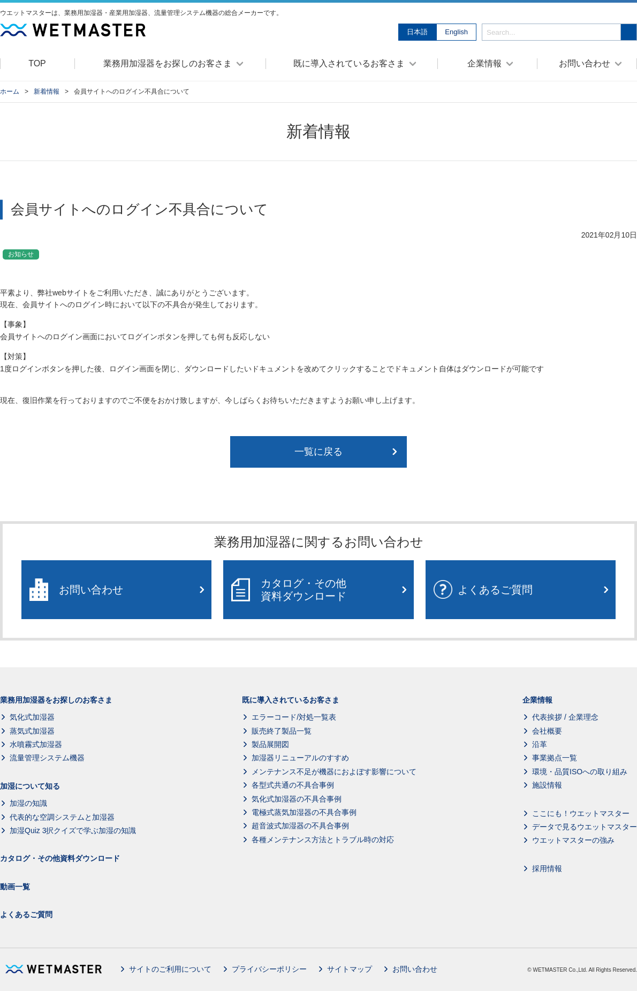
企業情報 (537, 700)
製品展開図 (270, 744)
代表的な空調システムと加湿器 (62, 817)
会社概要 (547, 731)
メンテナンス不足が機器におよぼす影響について (334, 771)
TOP (37, 63)
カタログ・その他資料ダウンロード (60, 859)
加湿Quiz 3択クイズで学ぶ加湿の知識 (73, 830)
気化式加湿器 (32, 717)
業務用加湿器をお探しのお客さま (56, 700)
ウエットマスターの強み (573, 840)
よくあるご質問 (26, 914)
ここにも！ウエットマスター (581, 813)
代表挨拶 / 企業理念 (565, 717)
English (456, 32)
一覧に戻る (318, 451)
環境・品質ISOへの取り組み (579, 771)
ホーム (9, 91)
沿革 (539, 744)
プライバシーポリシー (269, 969)
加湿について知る (30, 786)
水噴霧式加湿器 (36, 744)
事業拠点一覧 (554, 758)
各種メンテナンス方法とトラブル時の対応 (323, 839)
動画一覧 (15, 886)
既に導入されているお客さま (290, 700)
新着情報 (46, 91)
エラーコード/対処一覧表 (294, 717)
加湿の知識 (28, 803)
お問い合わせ (414, 969)
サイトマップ (349, 969)
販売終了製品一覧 (282, 731)
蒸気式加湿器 (32, 731)
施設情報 (547, 785)
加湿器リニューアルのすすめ (300, 758)
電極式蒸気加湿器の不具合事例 (304, 812)
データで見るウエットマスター (584, 826)
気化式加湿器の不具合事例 (297, 799)
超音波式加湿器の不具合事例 (300, 826)
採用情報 (547, 868)
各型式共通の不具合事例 (293, 785)
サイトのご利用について (170, 969)
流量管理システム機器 (47, 758)
